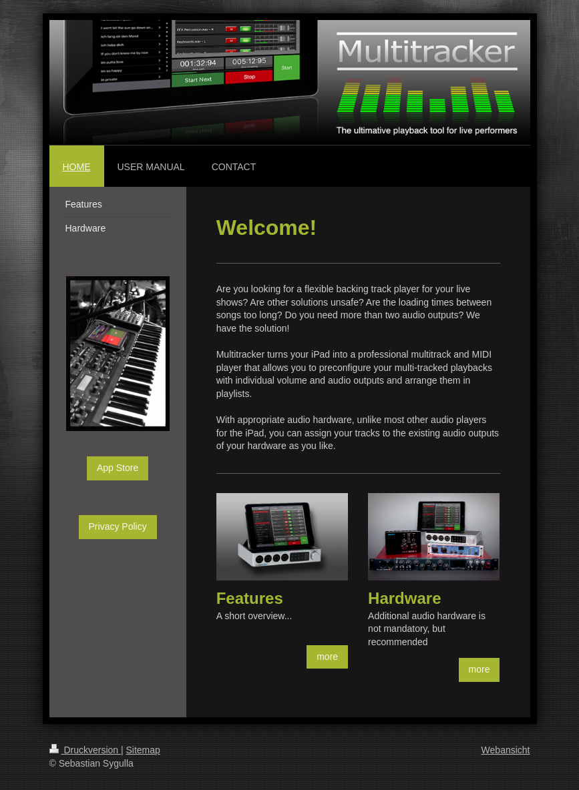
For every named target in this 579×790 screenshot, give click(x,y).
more (327, 656)
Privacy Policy (118, 526)
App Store (117, 467)
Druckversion (85, 750)
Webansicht (505, 750)
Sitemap (143, 750)
